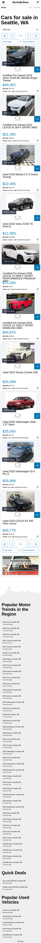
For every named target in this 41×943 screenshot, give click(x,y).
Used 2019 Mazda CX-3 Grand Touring (20, 175)
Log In (30, 7)
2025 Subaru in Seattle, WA (12, 697)
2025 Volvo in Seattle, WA (11, 709)
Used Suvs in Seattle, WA (11, 911)
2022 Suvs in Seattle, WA (11, 654)
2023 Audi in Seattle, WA (11, 716)
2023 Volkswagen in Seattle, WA (13, 703)
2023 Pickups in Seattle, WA (12, 790)
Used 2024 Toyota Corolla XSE (20, 372)
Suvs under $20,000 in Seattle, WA (14, 882)
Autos (3, 7)
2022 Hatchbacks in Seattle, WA (13, 808)
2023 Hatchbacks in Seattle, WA (13, 771)
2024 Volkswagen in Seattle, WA (13, 765)
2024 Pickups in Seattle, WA (12, 777)
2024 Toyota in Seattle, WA (12, 642)
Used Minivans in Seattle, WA (12, 936)
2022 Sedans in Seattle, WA (12, 802)
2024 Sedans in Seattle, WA (12, 672)
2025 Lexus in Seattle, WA (11, 740)
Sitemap (20, 941)
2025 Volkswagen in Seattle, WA (13, 753)
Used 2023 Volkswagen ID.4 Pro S (19, 472)
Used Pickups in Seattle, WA (12, 930)
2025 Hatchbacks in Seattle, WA (13, 796)
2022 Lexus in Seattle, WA (11, 833)
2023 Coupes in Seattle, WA (12, 839)
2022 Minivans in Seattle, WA (12, 863)
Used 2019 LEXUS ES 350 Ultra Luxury (18, 522)
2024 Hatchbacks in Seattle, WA (13, 728)
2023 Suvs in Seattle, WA (11, 623)
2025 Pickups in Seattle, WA (12, 820)
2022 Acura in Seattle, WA (11, 826)
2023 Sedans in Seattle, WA (12, 660)
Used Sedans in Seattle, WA (12, 917)
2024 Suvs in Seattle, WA (11, 636)
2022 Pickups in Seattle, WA (12, 857)
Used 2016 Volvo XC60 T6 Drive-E (18, 225)
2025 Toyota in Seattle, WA (12, 648)
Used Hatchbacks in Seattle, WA (13, 924)
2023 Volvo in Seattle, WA (11, 685)
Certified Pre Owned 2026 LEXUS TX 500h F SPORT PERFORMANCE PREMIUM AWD (19, 277)
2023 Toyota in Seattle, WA (12, 666)
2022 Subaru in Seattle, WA (12, 783)
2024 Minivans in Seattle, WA (12, 845)
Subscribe (37, 7)
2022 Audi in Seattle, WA (11, 814)
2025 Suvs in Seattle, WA (11, 629)
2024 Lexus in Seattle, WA (11, 759)
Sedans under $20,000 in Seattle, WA (15, 888)
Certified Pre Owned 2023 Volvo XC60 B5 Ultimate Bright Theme (20, 78)
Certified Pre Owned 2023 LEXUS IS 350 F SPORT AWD (20, 126)
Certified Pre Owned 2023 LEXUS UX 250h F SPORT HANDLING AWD (18, 325)
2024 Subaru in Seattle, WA (12, 734)
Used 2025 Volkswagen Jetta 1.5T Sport (19, 423)
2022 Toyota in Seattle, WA (12, 746)
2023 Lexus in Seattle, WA (11, 679)
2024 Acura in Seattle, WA (11, 722)
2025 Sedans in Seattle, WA (12, 691)
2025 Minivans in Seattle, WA (12, 851)
